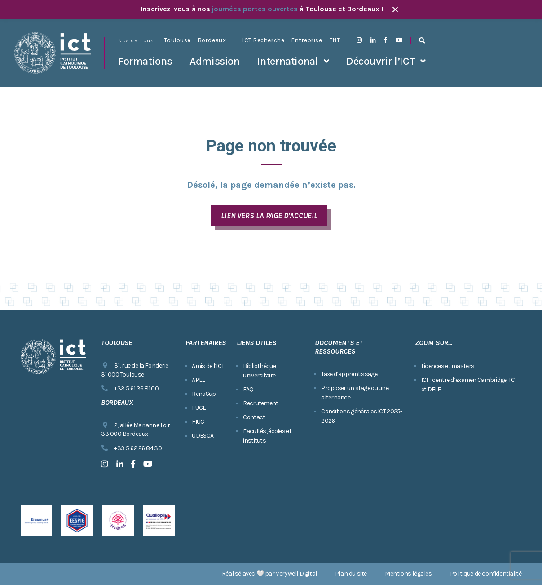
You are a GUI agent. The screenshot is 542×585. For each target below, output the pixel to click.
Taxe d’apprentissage (349, 374)
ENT (335, 40)
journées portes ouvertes (255, 8)
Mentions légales (408, 573)
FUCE (199, 408)
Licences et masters (447, 366)
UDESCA (202, 435)
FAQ (248, 389)
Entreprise (306, 40)
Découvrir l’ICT (380, 61)
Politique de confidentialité (486, 573)
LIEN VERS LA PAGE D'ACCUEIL (269, 215)
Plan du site (351, 573)
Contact (254, 417)
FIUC (198, 421)
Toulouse (177, 40)
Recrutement (260, 403)
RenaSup (204, 394)
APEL (198, 380)
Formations (145, 61)
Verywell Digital (296, 573)
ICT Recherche (263, 40)
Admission (214, 61)
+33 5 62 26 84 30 (131, 448)
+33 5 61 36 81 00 (130, 388)
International (287, 61)
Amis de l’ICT (208, 366)
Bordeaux (212, 40)
